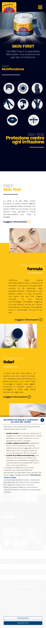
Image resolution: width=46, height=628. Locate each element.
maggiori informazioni (17, 221)
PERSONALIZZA (23, 618)
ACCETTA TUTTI (23, 623)
